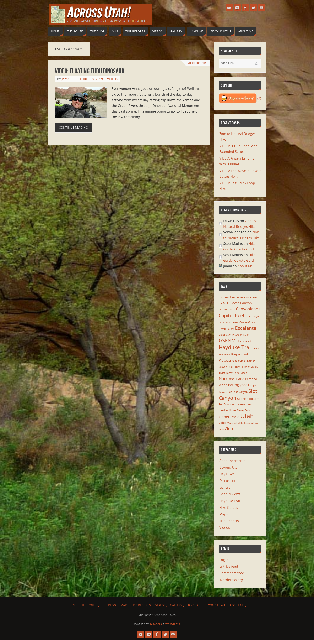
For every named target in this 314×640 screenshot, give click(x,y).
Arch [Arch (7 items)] (221, 297)
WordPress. (173, 624)
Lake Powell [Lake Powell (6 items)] (234, 366)
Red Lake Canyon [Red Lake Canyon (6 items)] (238, 392)
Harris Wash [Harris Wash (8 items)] (244, 341)
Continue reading (73, 127)
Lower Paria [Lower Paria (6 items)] (233, 372)
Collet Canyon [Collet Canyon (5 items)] (252, 316)
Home (72, 605)
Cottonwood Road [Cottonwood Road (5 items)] (229, 322)
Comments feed (231, 573)
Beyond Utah (229, 467)
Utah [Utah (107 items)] (247, 416)
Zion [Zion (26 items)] (229, 429)
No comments (197, 62)
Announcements (232, 460)
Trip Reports (229, 521)
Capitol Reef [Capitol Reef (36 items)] (231, 315)
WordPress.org (231, 580)
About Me (245, 266)
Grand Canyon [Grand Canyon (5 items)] (226, 334)
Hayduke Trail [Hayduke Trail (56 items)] (235, 347)
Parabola (156, 624)
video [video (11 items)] (223, 423)
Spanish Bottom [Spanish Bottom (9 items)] (248, 399)
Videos (112, 79)
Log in (224, 559)
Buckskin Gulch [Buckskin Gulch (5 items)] (227, 309)
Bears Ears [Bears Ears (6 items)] (243, 297)
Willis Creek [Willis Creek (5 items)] (244, 423)
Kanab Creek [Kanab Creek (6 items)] (239, 360)
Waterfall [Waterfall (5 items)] (232, 423)
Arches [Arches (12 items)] (230, 297)
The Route (89, 605)
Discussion (227, 480)
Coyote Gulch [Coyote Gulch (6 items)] (247, 322)
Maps (223, 514)
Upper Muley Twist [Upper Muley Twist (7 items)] (240, 410)
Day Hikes (227, 474)
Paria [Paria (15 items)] (240, 378)
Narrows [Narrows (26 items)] (227, 378)
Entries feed (228, 566)
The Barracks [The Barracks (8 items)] (226, 404)
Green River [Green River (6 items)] (242, 334)
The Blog (109, 605)
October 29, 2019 (89, 79)
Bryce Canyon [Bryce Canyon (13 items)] (241, 303)
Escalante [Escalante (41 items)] (245, 328)
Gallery (224, 487)
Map (123, 605)
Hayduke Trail (230, 501)
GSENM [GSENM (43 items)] (227, 340)
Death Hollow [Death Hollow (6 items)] (226, 329)
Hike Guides (228, 507)
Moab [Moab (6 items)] (243, 372)
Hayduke (193, 605)
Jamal (66, 79)
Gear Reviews (229, 494)
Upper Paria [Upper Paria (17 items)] (229, 416)
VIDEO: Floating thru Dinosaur (89, 71)
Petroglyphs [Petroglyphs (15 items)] (237, 384)
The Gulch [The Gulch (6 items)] (241, 404)
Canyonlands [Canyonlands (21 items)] (248, 309)
